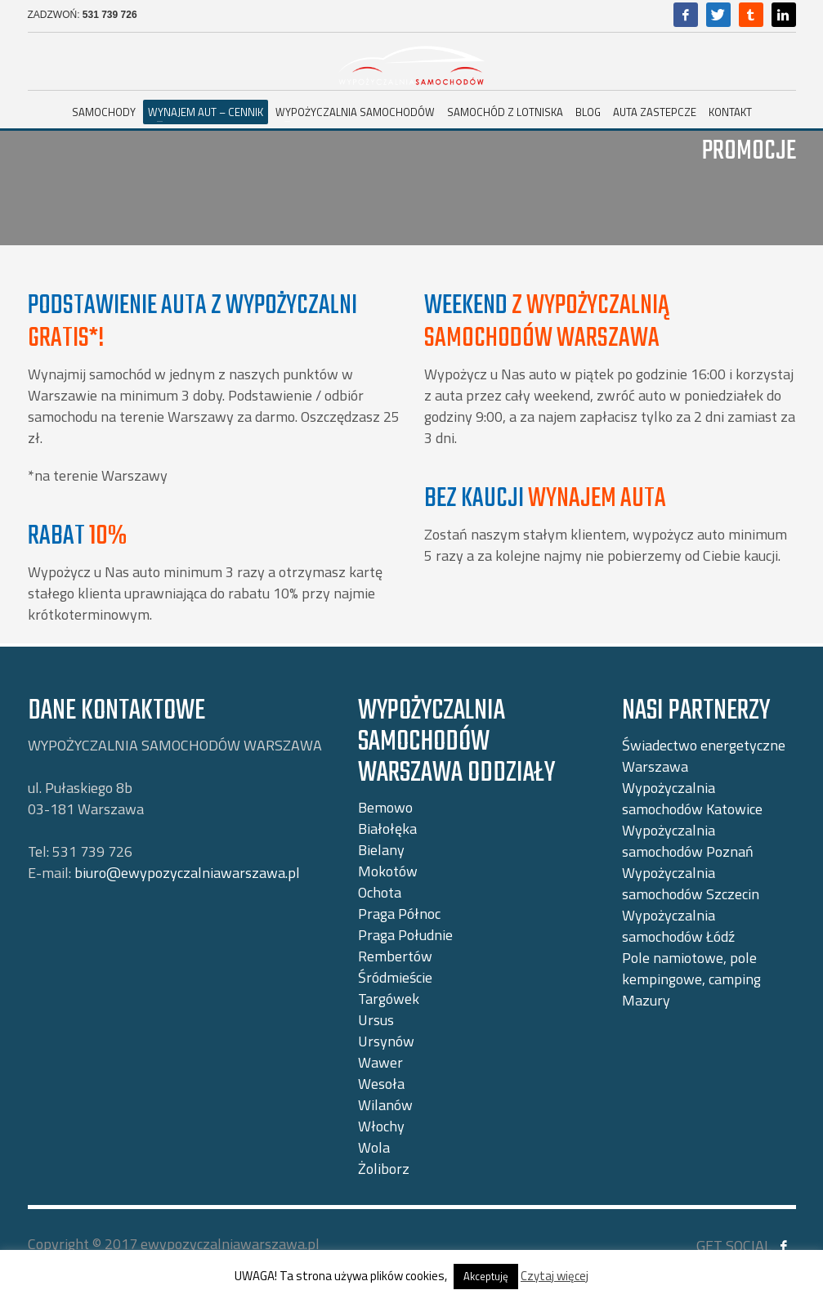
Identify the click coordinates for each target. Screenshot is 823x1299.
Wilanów (385, 1105)
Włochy (381, 1126)
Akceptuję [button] (485, 1276)
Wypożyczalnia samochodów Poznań (688, 840)
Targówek (388, 999)
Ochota (379, 892)
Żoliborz (383, 1169)
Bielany (381, 850)
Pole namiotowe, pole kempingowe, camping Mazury (691, 979)
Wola (374, 1147)
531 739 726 (110, 14)
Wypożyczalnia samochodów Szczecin (690, 883)
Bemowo (385, 807)
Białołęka (387, 828)
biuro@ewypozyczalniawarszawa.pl (187, 873)
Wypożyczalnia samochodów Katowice (692, 798)
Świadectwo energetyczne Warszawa (703, 755)
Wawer (380, 1062)
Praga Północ (399, 914)
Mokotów (388, 871)
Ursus (376, 1020)
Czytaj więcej (554, 1275)
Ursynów (386, 1041)
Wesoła (381, 1084)
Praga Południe (405, 935)
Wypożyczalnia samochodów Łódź (678, 925)
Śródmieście (395, 977)
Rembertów (395, 956)
